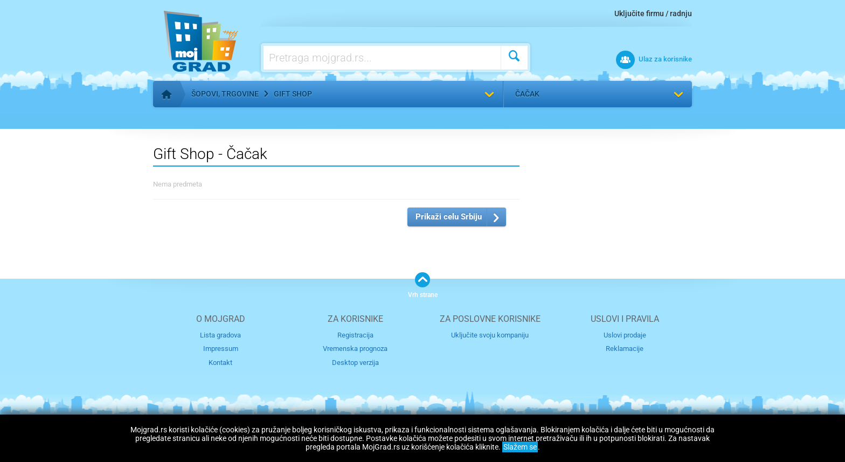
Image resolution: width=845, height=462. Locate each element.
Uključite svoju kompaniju (490, 335)
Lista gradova (220, 335)
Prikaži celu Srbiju (448, 217)
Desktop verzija (355, 362)
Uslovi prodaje (625, 335)
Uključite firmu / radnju (653, 13)
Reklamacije (624, 348)
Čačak (527, 93)
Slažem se (520, 447)
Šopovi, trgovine (225, 93)
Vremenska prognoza (355, 348)
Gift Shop (293, 93)
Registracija (355, 335)
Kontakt (220, 362)
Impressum (220, 348)
